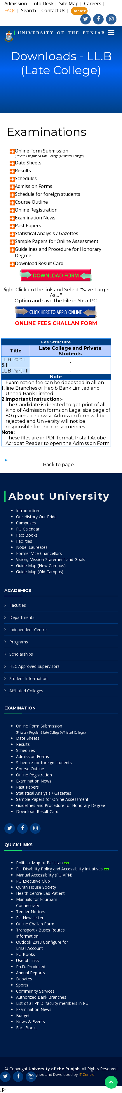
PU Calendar (27, 529)
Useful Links (27, 960)
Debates (24, 979)
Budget (23, 1015)
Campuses (26, 523)
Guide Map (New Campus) (41, 565)
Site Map (69, 3)
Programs (18, 642)
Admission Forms (33, 186)
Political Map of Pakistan (42, 862)
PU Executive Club (33, 881)
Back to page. (59, 464)
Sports (22, 985)
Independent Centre (28, 629)
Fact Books (27, 535)
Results (23, 170)
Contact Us (53, 10)
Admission (15, 3)
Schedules (26, 178)
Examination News (35, 217)
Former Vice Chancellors (39, 553)
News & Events (30, 1021)
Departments (21, 617)
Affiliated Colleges (26, 690)
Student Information (28, 678)
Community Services (35, 991)
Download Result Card (39, 263)
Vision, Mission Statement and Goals (50, 559)
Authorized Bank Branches (41, 997)
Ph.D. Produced (30, 966)
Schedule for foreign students (47, 194)
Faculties (17, 605)
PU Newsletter (29, 917)
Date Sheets (28, 162)
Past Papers (28, 225)
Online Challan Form (35, 924)
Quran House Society (36, 887)
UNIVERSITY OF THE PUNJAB (61, 33)
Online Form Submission (49, 153)
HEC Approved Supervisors (34, 666)
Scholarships (21, 654)
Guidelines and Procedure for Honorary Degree (60, 805)
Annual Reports (30, 972)
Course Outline (31, 202)
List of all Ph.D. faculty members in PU (52, 1003)
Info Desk (43, 3)
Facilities (24, 541)
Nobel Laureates (32, 547)
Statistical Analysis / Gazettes (46, 233)
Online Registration (36, 210)
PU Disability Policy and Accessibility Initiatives (62, 869)
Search (28, 10)
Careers (92, 3)
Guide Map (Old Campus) (39, 571)
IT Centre (87, 1074)
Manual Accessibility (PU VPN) (44, 875)
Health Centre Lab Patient (40, 893)
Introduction (27, 510)
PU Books (25, 954)
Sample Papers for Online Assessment (56, 241)
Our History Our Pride (36, 516)
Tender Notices (30, 911)
